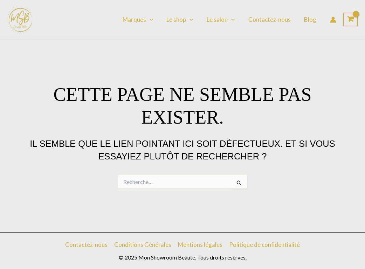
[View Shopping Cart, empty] (350, 20)
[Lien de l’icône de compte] (333, 20)
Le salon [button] (225, 20)
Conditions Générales (143, 244)
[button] (156, 20)
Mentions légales (200, 244)
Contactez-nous (271, 19)
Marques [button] (145, 20)
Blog (311, 19)
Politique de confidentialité (263, 244)
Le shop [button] (185, 20)
